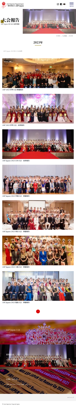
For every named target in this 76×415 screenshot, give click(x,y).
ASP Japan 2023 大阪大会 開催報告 (16, 267)
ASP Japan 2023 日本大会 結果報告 (16, 160)
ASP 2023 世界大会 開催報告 (12, 90)
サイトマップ (70, 397)
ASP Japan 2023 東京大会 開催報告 (16, 231)
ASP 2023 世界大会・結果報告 (13, 125)
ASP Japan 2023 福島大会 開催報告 (16, 302)
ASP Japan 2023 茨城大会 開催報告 (16, 196)
